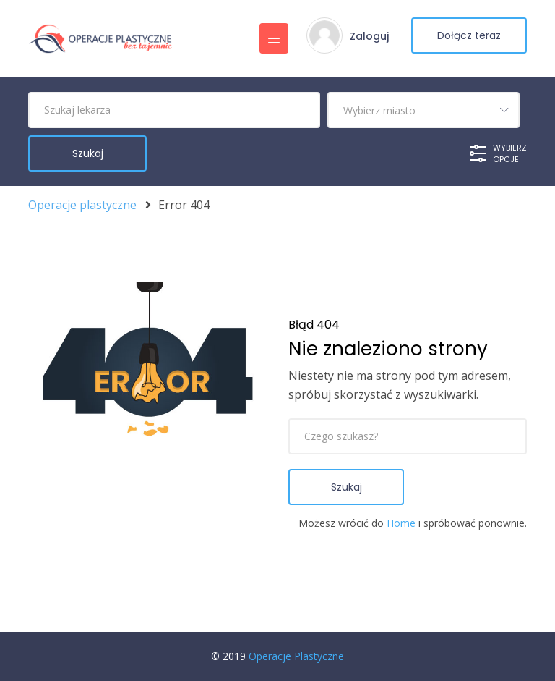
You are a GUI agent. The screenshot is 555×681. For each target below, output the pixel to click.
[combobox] (423, 110)
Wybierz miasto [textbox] (379, 110)
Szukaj (346, 487)
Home (401, 523)
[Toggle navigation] (273, 38)
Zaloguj (369, 36)
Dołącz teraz (469, 35)
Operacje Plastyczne (296, 656)
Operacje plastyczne (82, 205)
